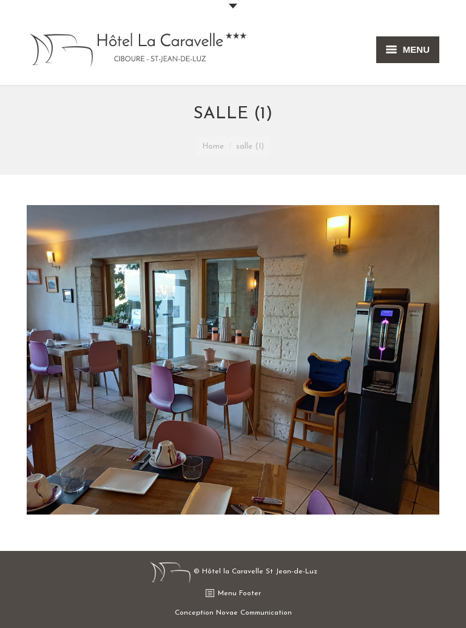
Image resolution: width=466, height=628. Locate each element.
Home (213, 146)
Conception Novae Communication (233, 612)
